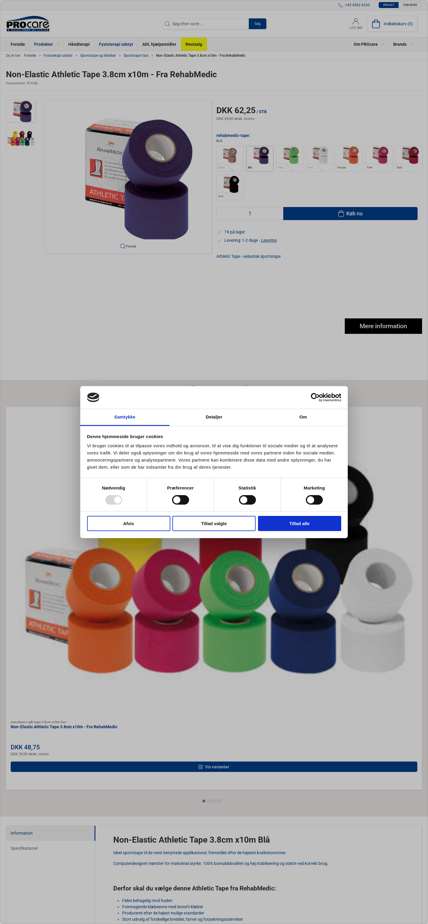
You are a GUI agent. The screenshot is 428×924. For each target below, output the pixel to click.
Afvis (128, 523)
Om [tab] (303, 416)
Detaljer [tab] (214, 416)
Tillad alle (299, 523)
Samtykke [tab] (125, 416)
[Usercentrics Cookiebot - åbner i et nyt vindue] (315, 397)
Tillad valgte (214, 523)
